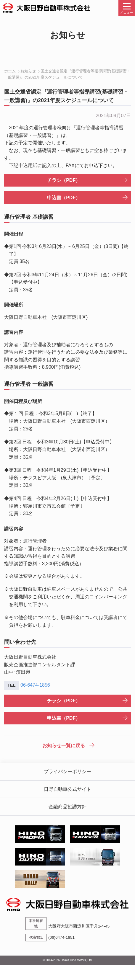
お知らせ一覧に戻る (63, 745)
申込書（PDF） (63, 197)
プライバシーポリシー (67, 771)
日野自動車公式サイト (67, 789)
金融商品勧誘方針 (67, 806)
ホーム (10, 71)
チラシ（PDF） (63, 180)
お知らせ (28, 71)
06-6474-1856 (35, 685)
